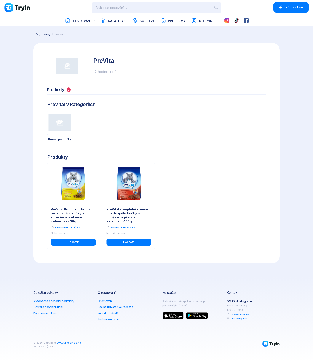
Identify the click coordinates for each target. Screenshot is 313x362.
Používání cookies (45, 313)
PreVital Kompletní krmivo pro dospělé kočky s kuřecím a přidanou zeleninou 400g (72, 215)
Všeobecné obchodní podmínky (53, 301)
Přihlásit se (291, 7)
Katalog (111, 20)
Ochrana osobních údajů (48, 307)
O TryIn (202, 20)
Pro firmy (173, 20)
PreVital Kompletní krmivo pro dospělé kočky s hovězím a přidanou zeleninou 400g (127, 215)
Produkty (59, 89)
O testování (105, 301)
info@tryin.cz (240, 318)
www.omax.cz (240, 314)
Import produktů (108, 313)
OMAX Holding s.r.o (69, 342)
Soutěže (143, 20)
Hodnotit (73, 242)
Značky (46, 34)
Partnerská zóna (108, 319)
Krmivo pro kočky (67, 227)
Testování (78, 20)
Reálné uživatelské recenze (115, 307)
